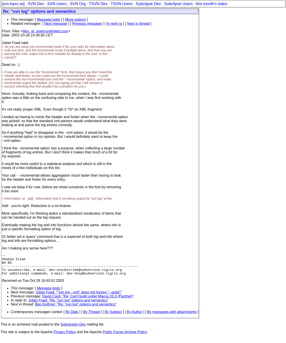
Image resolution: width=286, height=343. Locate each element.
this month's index (211, 4)
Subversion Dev (73, 330)
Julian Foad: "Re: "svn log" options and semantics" (68, 305)
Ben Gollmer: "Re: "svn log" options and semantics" (75, 310)
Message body (48, 19)
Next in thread (138, 23)
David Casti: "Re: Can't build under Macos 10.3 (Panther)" (88, 301)
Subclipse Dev (148, 4)
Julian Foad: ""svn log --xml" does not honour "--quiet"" (79, 297)
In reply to (114, 23)
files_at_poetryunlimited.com (45, 31)
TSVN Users (121, 4)
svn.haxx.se (13, 4)
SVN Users (57, 4)
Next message (55, 23)
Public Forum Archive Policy (125, 337)
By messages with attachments (172, 317)
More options (75, 19)
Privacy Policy (64, 337)
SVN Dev (36, 4)
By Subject (113, 317)
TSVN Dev (98, 4)
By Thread (91, 317)
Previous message (87, 23)
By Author (134, 317)
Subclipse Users (178, 4)
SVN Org (78, 4)
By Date (71, 317)
